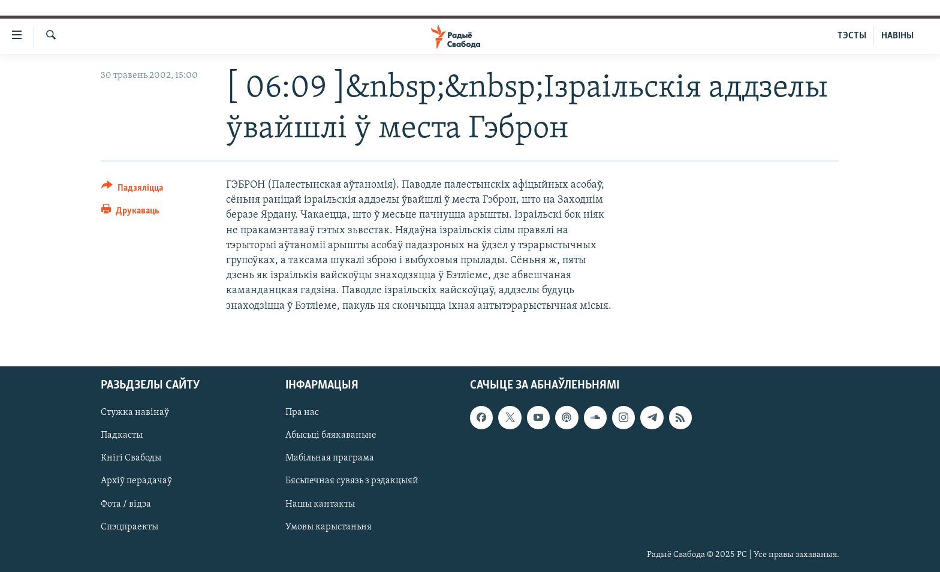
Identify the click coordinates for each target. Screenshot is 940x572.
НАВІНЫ (897, 36)
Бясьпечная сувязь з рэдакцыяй (351, 481)
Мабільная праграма (329, 458)
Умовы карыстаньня (328, 526)
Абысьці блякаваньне (330, 435)
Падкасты (122, 435)
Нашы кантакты (320, 503)
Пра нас (302, 412)
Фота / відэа (126, 503)
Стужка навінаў (135, 412)
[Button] (132, 189)
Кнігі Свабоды (131, 458)
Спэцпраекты (129, 526)
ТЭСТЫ (851, 36)
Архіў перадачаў (136, 481)
